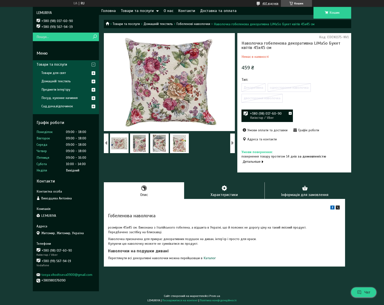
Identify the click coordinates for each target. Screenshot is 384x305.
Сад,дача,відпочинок (57, 106)
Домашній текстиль (158, 24)
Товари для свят (53, 73)
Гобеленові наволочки (193, 24)
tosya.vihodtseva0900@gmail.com (66, 275)
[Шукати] (94, 37)
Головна (108, 10)
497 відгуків (270, 3)
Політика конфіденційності (218, 300)
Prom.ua (214, 296)
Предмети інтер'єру (55, 89)
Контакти (186, 10)
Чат (363, 292)
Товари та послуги (137, 10)
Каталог (210, 258)
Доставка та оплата (218, 10)
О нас (168, 10)
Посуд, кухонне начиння (59, 98)
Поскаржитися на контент (180, 300)
